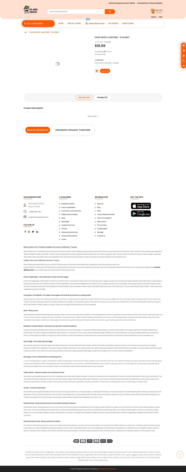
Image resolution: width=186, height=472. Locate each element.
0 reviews (107, 42)
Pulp (106, 460)
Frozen (64, 239)
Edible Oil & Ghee (115, 455)
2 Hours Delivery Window (106, 214)
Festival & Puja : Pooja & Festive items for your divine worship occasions (50, 403)
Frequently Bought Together (73, 130)
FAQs (99, 211)
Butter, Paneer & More (99, 457)
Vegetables (89, 455)
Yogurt (88, 457)
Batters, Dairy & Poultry (69, 214)
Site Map (100, 232)
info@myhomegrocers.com (38, 217)
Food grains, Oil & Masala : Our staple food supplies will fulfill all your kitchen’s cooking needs (57, 295)
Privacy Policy (102, 225)
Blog (98, 207)
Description (84, 97)
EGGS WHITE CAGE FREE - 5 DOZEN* (44, 32)
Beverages (65, 222)
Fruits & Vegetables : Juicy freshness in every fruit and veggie (46, 277)
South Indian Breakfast (52, 455)
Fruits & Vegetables (68, 207)
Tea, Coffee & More (96, 460)
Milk (83, 457)
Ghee (111, 457)
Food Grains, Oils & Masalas (65, 452)
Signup (153, 17)
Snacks (64, 229)
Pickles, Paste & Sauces (146, 455)
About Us (100, 204)
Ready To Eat (46, 457)
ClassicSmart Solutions (107, 469)
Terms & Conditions (104, 218)
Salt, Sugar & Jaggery (129, 455)
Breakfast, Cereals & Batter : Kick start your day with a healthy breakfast (50, 326)
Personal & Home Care (70, 232)
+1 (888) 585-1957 (34, 212)
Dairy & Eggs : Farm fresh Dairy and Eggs (38, 341)
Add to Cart (105, 71)
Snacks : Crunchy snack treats (35, 388)
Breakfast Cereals (68, 204)
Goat (122, 457)
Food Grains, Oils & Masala (71, 211)
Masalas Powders (63, 457)
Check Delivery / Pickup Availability (149, 3)
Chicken (117, 457)
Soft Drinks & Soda (152, 457)
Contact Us (101, 236)
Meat (63, 218)
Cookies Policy (102, 229)
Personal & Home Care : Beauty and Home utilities (42, 421)
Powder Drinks (83, 460)
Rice (96, 455)
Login (160, 17)
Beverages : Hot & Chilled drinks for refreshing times (43, 357)
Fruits (82, 455)
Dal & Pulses (103, 455)
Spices (53, 457)
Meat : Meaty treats (31, 311)
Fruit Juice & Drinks (138, 457)
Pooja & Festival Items (69, 236)
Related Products (37, 130)
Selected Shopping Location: (122, 3)
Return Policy (101, 222)
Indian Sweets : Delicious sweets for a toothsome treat (44, 372)
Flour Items (36, 457)
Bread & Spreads (37, 455)
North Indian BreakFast (70, 455)
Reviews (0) (102, 97)
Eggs (79, 457)
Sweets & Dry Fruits (68, 225)
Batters (73, 457)
